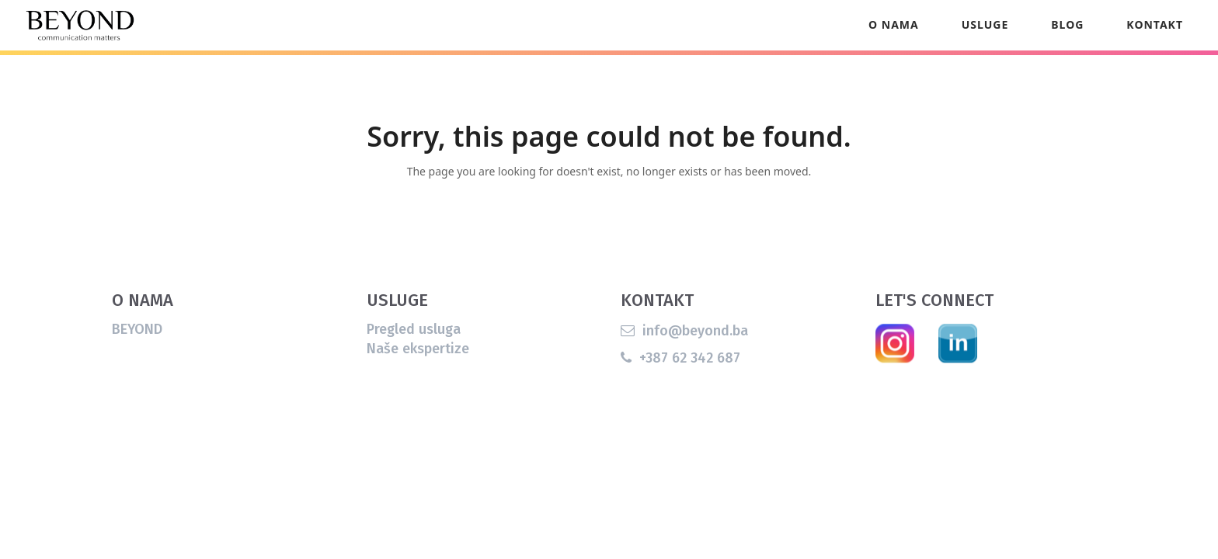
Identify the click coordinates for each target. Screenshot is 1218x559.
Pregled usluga (414, 351)
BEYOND (137, 351)
